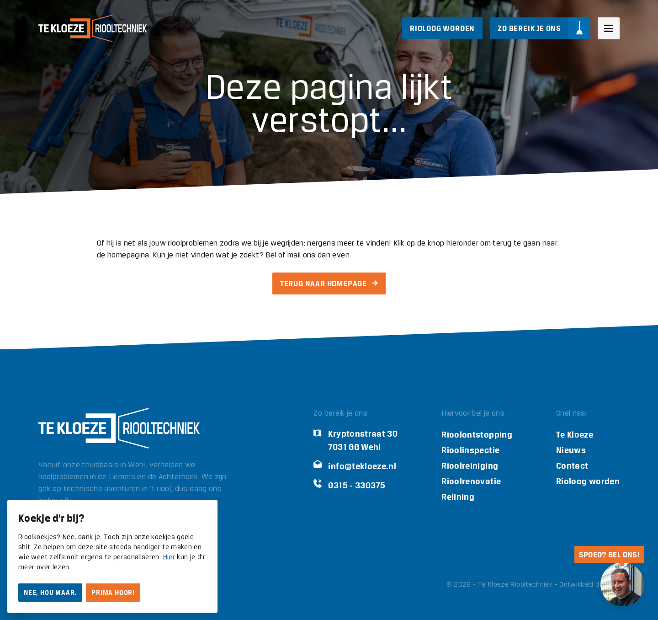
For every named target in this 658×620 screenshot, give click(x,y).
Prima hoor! (113, 592)
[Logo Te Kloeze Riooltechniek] (92, 28)
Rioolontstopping (476, 434)
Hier (169, 557)
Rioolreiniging (469, 465)
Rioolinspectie (470, 450)
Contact (572, 465)
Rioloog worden (588, 481)
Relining (457, 497)
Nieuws (571, 450)
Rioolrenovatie (471, 481)
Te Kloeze (574, 434)
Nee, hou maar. (50, 592)
